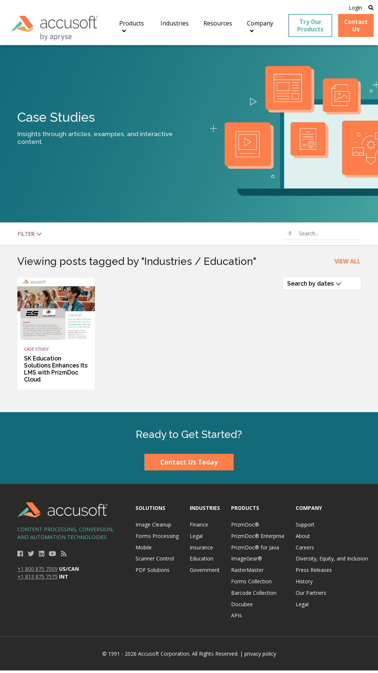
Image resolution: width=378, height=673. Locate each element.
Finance (199, 527)
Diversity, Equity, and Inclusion (332, 561)
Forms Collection (251, 583)
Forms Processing (157, 538)
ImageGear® (246, 561)
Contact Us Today (189, 464)
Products (245, 510)
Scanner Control (154, 561)
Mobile (143, 549)
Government (205, 572)
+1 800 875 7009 (37, 571)
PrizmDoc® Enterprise (258, 538)
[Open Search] (369, 7)
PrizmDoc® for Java (255, 549)
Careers (305, 549)
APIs (236, 617)
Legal (196, 538)
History (304, 583)
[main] (189, 231)
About (303, 538)
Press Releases (314, 572)
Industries (205, 510)
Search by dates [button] (314, 286)
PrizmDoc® (245, 527)
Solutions (150, 510)
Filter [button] (29, 236)
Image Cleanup (153, 527)
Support (305, 527)
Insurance (201, 549)
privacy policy (260, 656)
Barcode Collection (253, 595)
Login (353, 7)
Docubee (242, 606)
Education (201, 561)
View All (347, 264)
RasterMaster (247, 572)
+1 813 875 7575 (37, 579)
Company (309, 510)
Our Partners (311, 595)
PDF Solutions (152, 572)
